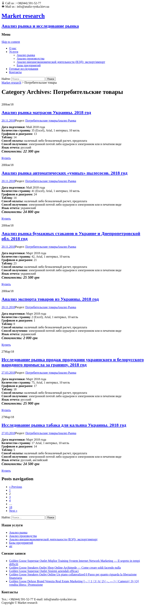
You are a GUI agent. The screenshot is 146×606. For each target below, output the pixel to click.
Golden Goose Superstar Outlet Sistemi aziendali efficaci (44, 571)
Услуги (13, 51)
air (10, 546)
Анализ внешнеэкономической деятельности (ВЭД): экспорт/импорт (61, 62)
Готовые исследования (23, 68)
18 (10, 507)
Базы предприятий (29, 65)
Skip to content (11, 41)
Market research (11, 82)
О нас (12, 48)
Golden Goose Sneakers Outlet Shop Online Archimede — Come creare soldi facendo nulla (65, 567)
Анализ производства (30, 58)
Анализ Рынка (67, 120)
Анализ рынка (26, 55)
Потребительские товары (41, 120)
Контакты (15, 72)
